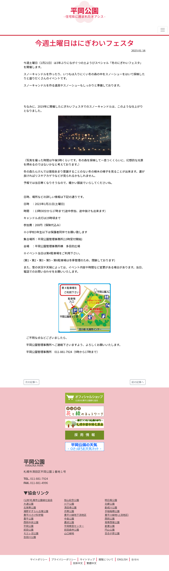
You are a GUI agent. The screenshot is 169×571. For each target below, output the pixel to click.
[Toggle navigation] (163, 29)
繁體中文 (92, 563)
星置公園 (110, 526)
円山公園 (110, 529)
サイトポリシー (39, 559)
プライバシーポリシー (63, 559)
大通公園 (29, 503)
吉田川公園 (30, 537)
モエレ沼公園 (31, 533)
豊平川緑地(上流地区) (117, 515)
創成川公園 (111, 507)
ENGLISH (122, 559)
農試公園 (69, 522)
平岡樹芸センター (74, 526)
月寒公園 (69, 511)
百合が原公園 (112, 533)
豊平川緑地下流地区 (75, 515)
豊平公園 (29, 518)
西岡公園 (110, 518)
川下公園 (69, 503)
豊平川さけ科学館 (33, 515)
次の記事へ (31, 382)
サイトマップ (87, 559)
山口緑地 (69, 533)
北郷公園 (110, 503)
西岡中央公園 (31, 522)
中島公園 (69, 518)
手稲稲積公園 (112, 511)
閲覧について (106, 559)
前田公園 (29, 529)
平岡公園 (84, 11)
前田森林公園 (71, 529)
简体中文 (78, 563)
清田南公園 (70, 507)
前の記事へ (138, 382)
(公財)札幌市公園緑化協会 (38, 500)
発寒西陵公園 (112, 522)
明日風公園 (111, 500)
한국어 (135, 559)
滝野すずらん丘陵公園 (36, 511)
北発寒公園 (30, 507)
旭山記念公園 (71, 500)
